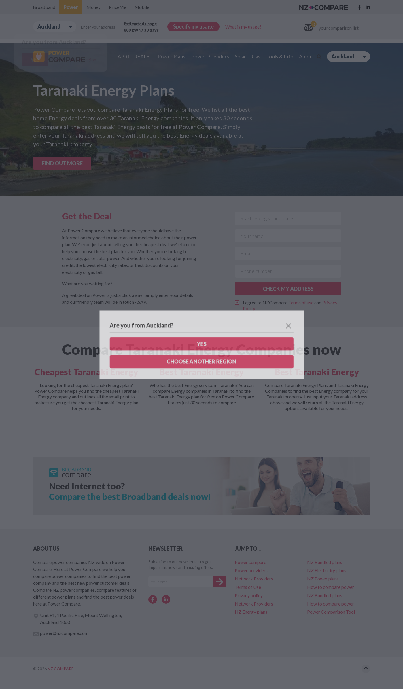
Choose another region (74, 59)
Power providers (251, 570)
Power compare (250, 562)
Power (71, 7)
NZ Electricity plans (326, 570)
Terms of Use (248, 587)
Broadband (44, 7)
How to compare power (330, 587)
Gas (256, 56)
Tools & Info (279, 56)
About (306, 56)
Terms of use (300, 302)
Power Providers (210, 56)
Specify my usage (193, 26)
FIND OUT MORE (62, 163)
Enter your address (98, 26)
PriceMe (117, 7)
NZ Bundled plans (324, 562)
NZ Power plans (323, 578)
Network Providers (254, 578)
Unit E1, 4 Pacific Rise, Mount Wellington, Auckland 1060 (77, 618)
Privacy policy (249, 595)
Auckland (54, 27)
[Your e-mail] (180, 581)
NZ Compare (61, 668)
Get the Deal (87, 216)
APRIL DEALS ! (135, 56)
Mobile (142, 7)
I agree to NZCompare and (290, 305)
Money (93, 7)
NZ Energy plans (251, 611)
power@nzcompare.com (60, 633)
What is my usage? (243, 26)
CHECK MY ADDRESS (288, 289)
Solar (240, 56)
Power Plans (172, 56)
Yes (34, 59)
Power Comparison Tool (331, 611)
